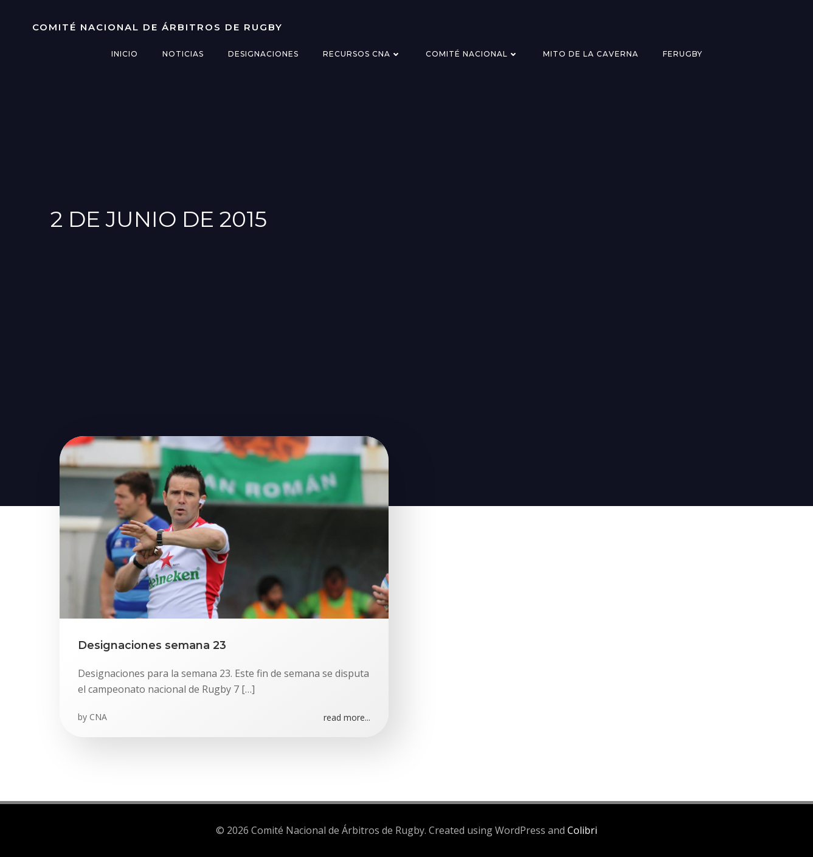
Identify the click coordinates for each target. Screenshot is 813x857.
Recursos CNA (362, 53)
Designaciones (263, 53)
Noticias (183, 53)
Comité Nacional (472, 53)
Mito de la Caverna (590, 53)
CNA (98, 717)
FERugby (682, 53)
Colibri (582, 830)
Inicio (124, 53)
